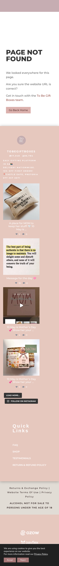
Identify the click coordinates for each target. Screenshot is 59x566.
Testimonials (22, 458)
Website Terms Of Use (23, 492)
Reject (23, 560)
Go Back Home (18, 110)
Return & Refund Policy (29, 464)
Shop (16, 451)
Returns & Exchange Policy (28, 488)
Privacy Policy (41, 554)
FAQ (15, 444)
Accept (10, 560)
